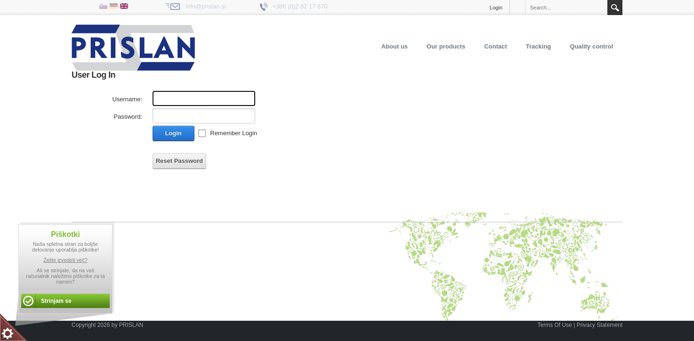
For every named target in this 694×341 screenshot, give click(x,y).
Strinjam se (56, 301)
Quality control (591, 46)
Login (496, 7)
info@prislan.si (206, 6)
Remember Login (233, 133)
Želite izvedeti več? (65, 260)
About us (394, 46)
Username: (127, 99)
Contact (495, 46)
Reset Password (179, 160)
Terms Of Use (554, 325)
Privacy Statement (599, 325)
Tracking (538, 46)
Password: (127, 116)
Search (614, 7)
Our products (446, 46)
